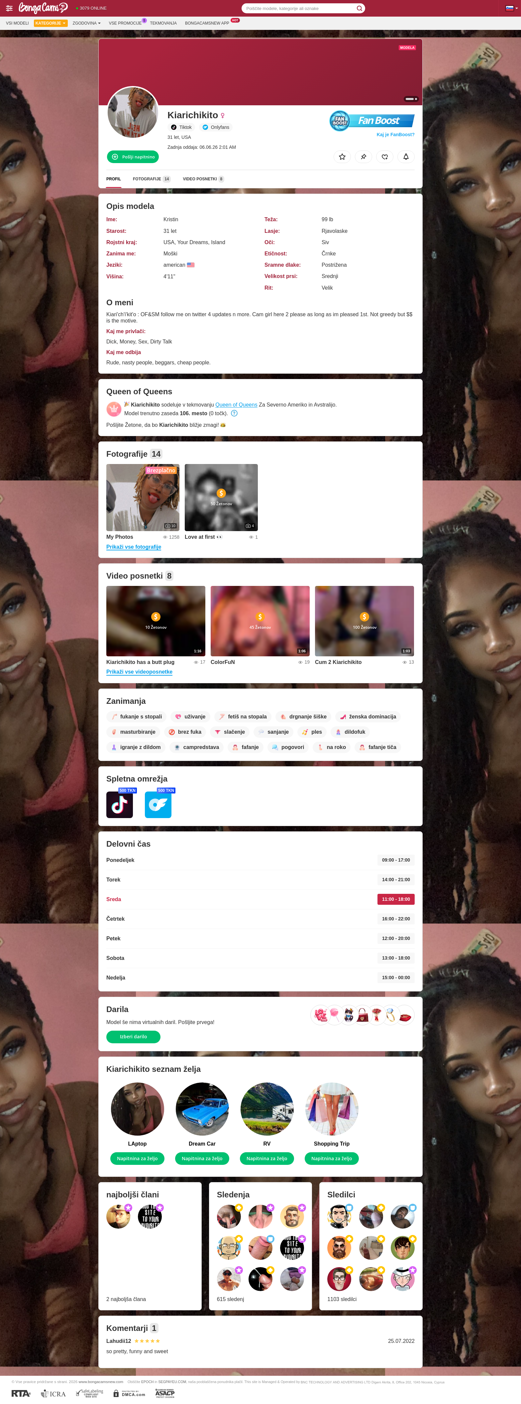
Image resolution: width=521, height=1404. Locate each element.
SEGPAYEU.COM (172, 1382)
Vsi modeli (17, 23)
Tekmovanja (163, 23)
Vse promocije (127, 23)
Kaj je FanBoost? (396, 134)
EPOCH (147, 1382)
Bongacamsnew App (209, 23)
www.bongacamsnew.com (101, 1381)
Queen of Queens (236, 405)
